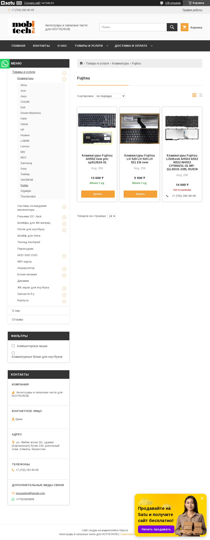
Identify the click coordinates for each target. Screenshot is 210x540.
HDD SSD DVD (27, 255)
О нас (62, 45)
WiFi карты (24, 261)
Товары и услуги (89, 45)
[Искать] (172, 27)
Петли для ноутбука (30, 229)
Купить (97, 193)
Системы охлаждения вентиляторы (31, 207)
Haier (24, 118)
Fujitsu (24, 185)
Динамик (23, 280)
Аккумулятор (26, 268)
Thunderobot (28, 196)
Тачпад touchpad (28, 242)
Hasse (24, 124)
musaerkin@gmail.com (30, 493)
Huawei (25, 135)
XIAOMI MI (27, 179)
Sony (24, 168)
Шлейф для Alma (28, 235)
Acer (23, 90)
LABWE (25, 140)
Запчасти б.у (25, 293)
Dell (23, 107)
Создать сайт (32, 2)
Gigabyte (26, 190)
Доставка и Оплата (131, 45)
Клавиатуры (120, 63)
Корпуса (22, 300)
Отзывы (17, 319)
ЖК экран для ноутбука (33, 287)
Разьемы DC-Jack (29, 216)
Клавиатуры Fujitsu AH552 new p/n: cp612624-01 (97, 159)
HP (22, 129)
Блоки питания (27, 274)
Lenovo (25, 146)
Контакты (41, 45)
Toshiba (25, 174)
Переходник (25, 248)
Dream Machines (31, 113)
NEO (23, 157)
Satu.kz (123, 530)
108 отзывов (173, 2)
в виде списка (200, 96)
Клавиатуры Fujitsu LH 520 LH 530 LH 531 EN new (139, 159)
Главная (18, 45)
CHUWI (25, 101)
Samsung (26, 163)
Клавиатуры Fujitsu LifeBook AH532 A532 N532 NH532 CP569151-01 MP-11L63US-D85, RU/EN (182, 162)
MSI (23, 152)
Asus (23, 96)
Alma (24, 85)
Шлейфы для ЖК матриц (33, 222)
